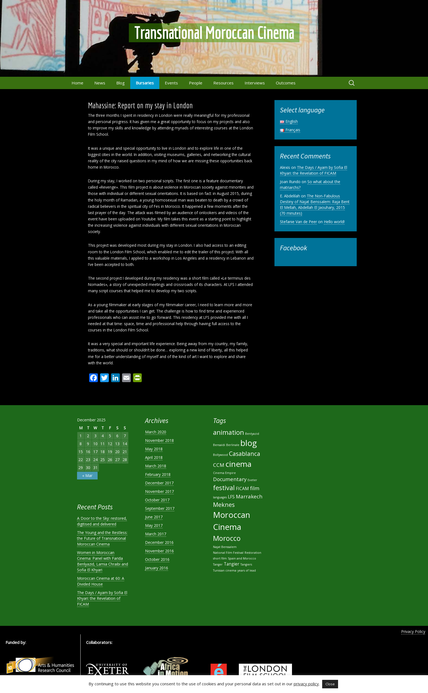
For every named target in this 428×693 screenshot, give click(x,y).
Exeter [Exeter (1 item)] (252, 480)
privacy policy (306, 683)
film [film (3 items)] (254, 488)
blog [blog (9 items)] (248, 443)
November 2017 (159, 491)
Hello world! (334, 221)
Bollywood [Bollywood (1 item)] (220, 455)
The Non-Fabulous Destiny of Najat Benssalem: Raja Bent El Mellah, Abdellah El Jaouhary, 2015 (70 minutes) (315, 204)
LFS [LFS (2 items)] (231, 497)
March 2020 (155, 431)
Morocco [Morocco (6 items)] (227, 538)
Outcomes (286, 83)
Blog (120, 83)
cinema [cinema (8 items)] (238, 464)
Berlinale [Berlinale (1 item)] (232, 445)
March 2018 (155, 465)
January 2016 (156, 567)
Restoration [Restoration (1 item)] (253, 553)
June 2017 (154, 516)
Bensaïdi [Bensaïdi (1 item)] (219, 445)
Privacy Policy (413, 631)
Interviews (255, 83)
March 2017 (155, 533)
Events (171, 83)
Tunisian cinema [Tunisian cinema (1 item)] (224, 570)
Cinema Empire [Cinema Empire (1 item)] (224, 473)
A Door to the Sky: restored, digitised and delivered (102, 521)
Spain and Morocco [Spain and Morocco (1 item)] (242, 558)
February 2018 (158, 474)
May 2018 (154, 448)
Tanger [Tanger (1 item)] (218, 564)
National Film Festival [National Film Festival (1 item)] (228, 553)
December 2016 (159, 542)
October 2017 (157, 499)
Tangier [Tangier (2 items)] (231, 564)
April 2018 (154, 457)
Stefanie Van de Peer (298, 221)
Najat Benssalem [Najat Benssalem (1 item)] (225, 547)
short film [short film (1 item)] (220, 558)
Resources (223, 83)
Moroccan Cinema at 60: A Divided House (100, 581)
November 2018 (159, 440)
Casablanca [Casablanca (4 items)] (244, 454)
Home (77, 83)
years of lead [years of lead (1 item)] (246, 570)
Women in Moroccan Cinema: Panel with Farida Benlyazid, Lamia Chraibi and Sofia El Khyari (102, 561)
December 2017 (159, 482)
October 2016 (157, 559)
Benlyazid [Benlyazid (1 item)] (252, 434)
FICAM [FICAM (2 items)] (242, 488)
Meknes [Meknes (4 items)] (224, 505)
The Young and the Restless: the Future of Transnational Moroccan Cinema (102, 538)
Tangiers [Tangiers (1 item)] (246, 564)
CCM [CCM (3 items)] (218, 464)
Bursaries (145, 83)
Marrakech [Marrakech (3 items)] (249, 496)
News (99, 83)
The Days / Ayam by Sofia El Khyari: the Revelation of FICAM (313, 170)
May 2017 (154, 525)
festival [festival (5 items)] (224, 487)
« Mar (87, 475)
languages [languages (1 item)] (220, 497)
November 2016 (159, 550)
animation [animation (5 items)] (228, 432)
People (195, 83)
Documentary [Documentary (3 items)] (229, 479)
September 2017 (159, 508)
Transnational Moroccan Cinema (214, 32)
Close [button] (330, 683)
